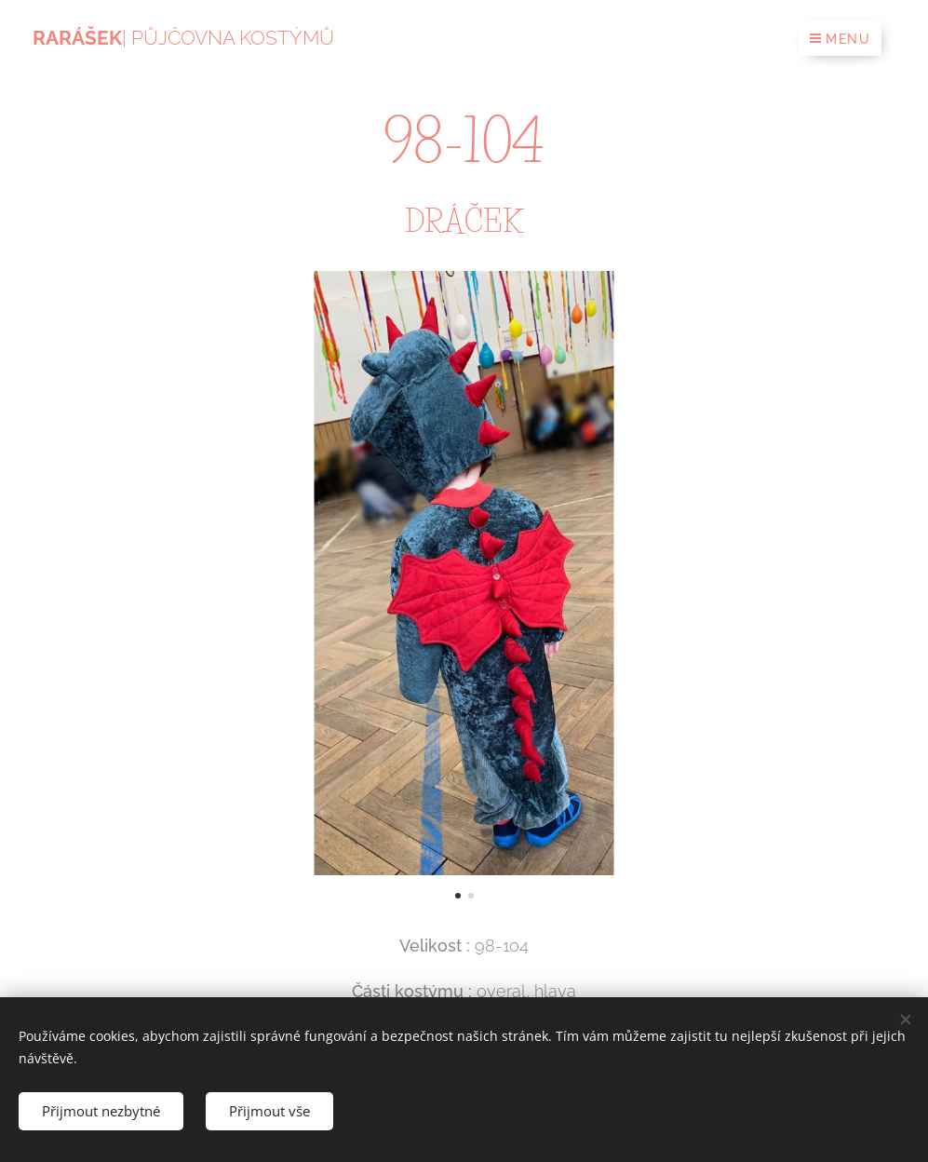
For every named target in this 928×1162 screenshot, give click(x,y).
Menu (840, 39)
